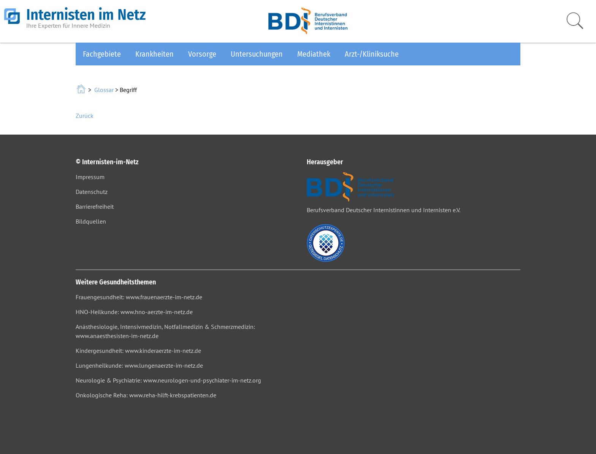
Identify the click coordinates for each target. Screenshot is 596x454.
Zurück (85, 115)
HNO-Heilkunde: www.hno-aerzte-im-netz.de (134, 312)
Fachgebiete (102, 54)
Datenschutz (92, 191)
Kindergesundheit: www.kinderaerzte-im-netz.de (138, 350)
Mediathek (313, 54)
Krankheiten (154, 54)
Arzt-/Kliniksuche (372, 54)
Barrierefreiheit (95, 206)
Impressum (90, 177)
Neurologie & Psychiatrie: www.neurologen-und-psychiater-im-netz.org (168, 380)
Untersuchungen (257, 54)
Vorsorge (202, 54)
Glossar (104, 90)
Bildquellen (91, 221)
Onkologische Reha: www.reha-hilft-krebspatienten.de (146, 395)
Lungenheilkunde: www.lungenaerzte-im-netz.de (139, 365)
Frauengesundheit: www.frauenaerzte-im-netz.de (139, 297)
